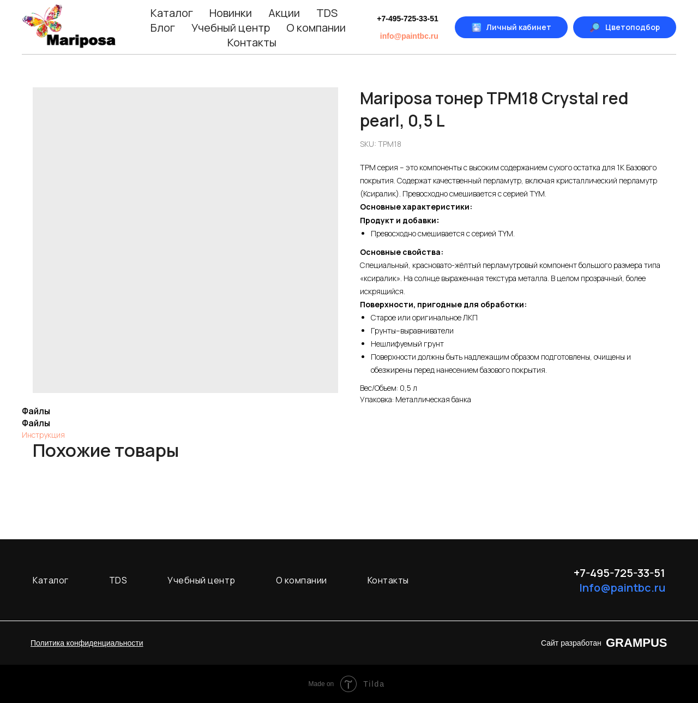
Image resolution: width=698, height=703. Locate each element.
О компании (316, 27)
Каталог (172, 12)
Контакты (251, 42)
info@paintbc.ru (409, 36)
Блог (163, 27)
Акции (284, 12)
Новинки (230, 12)
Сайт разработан (571, 643)
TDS (327, 12)
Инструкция (43, 435)
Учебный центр (230, 27)
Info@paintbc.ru (622, 587)
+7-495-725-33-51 (407, 18)
